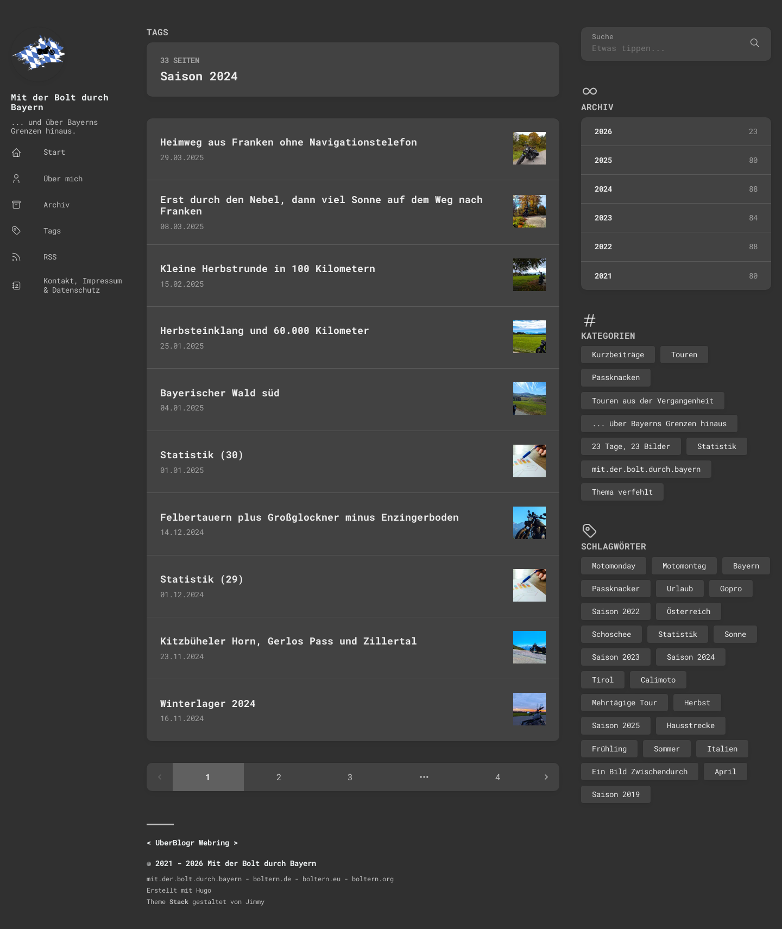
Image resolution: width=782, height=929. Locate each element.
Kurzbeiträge (618, 354)
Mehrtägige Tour (624, 702)
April (725, 771)
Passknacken (616, 377)
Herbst (697, 702)
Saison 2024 (691, 657)
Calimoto (658, 679)
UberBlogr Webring (192, 842)
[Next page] (546, 777)
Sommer (667, 748)
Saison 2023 (616, 657)
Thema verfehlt (622, 491)
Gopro (731, 588)
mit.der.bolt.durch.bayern (646, 469)
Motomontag (684, 565)
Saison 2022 (616, 611)
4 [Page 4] (498, 776)
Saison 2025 (616, 725)
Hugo (203, 890)
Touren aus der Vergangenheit (653, 400)
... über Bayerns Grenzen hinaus (659, 423)
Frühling (609, 748)
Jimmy (254, 901)
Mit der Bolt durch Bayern (60, 101)
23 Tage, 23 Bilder (631, 446)
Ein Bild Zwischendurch (640, 771)
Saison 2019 (616, 794)
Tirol (603, 679)
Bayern (746, 565)
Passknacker (616, 588)
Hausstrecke (691, 725)
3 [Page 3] (350, 776)
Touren (684, 354)
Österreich (688, 611)
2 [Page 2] (279, 776)
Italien (722, 748)
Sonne (735, 634)
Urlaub (680, 588)
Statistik (716, 446)
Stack (178, 901)
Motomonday (613, 565)
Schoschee (611, 634)
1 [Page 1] (208, 776)
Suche (603, 37)
